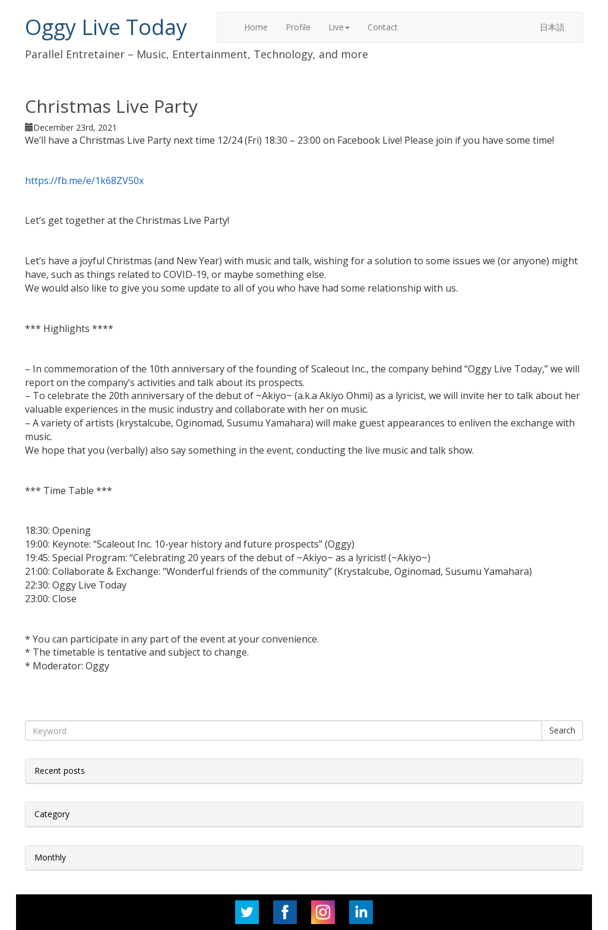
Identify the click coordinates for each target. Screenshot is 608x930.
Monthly (50, 857)
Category (51, 814)
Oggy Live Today (106, 27)
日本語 (552, 27)
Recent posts (59, 770)
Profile (298, 27)
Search (562, 730)
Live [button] (339, 27)
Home (256, 27)
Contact (383, 27)
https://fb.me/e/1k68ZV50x (84, 180)
